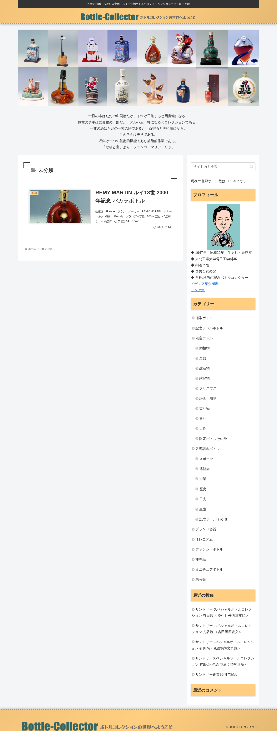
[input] (223, 166)
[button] (251, 166)
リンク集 (198, 290)
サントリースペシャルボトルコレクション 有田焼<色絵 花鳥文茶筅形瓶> (223, 661)
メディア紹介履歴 (205, 284)
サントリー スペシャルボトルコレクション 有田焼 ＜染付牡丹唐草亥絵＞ (222, 613)
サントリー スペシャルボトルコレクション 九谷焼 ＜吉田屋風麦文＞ (222, 629)
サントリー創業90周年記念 (216, 674)
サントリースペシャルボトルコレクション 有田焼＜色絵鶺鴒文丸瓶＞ (223, 645)
